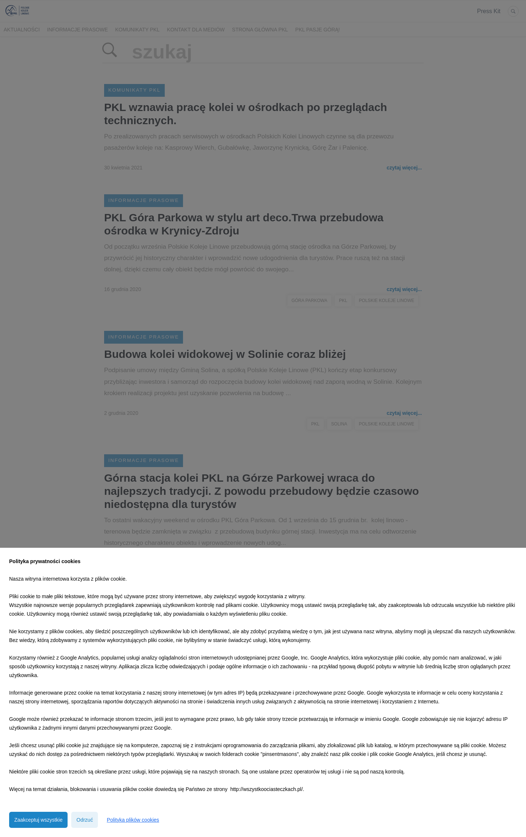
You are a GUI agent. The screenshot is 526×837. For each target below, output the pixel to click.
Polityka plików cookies (133, 820)
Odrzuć (84, 820)
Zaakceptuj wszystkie (38, 820)
